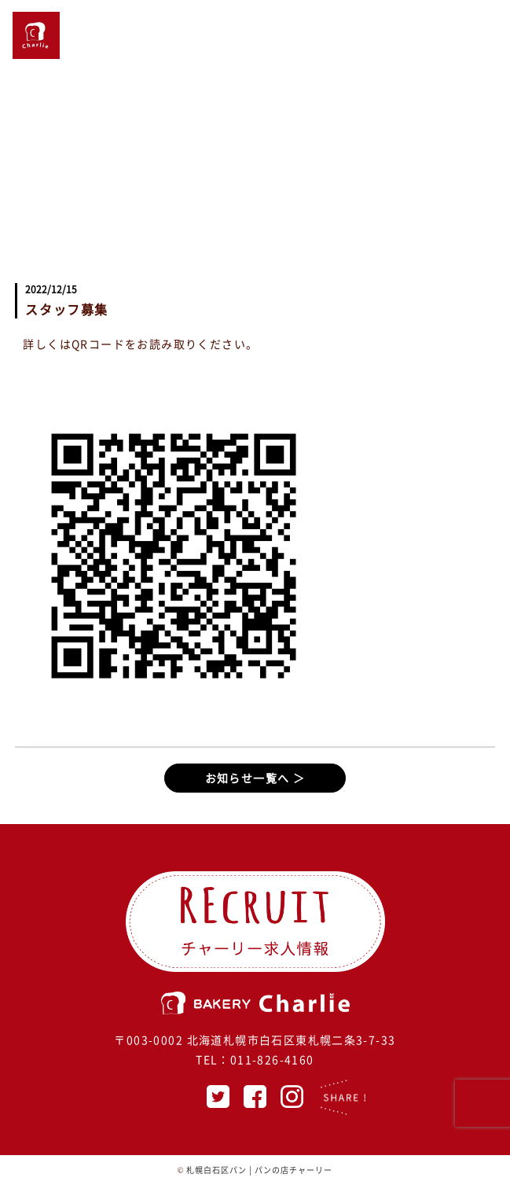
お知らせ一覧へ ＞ (255, 778)
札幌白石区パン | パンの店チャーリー (259, 1170)
